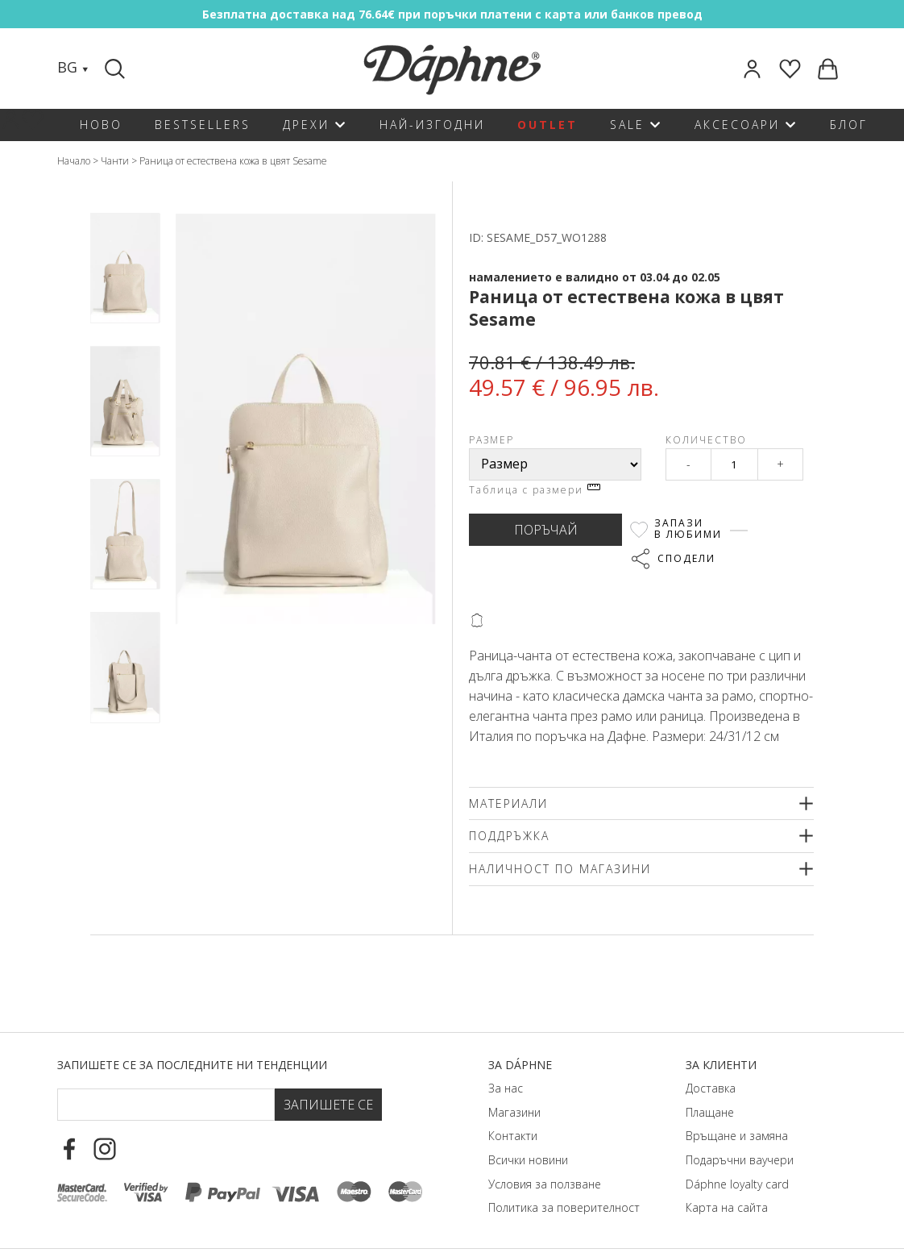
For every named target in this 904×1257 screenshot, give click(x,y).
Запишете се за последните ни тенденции (192, 1064)
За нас (505, 1088)
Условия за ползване (544, 1184)
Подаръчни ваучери (740, 1160)
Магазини (514, 1112)
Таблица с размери (534, 490)
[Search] (117, 68)
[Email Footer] (165, 1104)
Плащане (710, 1112)
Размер (491, 440)
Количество (706, 440)
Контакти (512, 1135)
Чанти (115, 161)
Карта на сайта (727, 1207)
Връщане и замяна (737, 1135)
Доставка (711, 1088)
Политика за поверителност (564, 1207)
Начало (73, 161)
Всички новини (528, 1160)
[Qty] (734, 464)
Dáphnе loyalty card (737, 1184)
